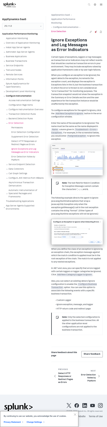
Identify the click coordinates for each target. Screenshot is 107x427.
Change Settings (34, 422)
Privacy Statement (12, 422)
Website (81, 416)
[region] (39, 419)
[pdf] (101, 32)
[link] (91, 32)
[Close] (75, 414)
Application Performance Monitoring (63, 21)
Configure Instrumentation (65, 27)
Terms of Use (96, 416)
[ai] (96, 32)
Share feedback (92, 354)
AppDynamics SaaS (60, 15)
